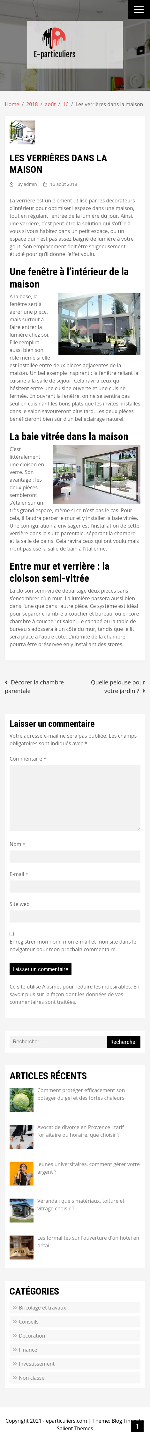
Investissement (37, 1363)
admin (30, 184)
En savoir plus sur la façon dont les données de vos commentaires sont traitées (74, 994)
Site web (20, 904)
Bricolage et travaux (42, 1307)
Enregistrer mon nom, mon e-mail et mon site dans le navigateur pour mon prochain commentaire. (73, 945)
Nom (17, 844)
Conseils (29, 1321)
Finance (28, 1349)
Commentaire (28, 758)
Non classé (31, 1377)
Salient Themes (75, 1428)
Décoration (32, 1335)
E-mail (19, 874)
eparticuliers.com (66, 1420)
